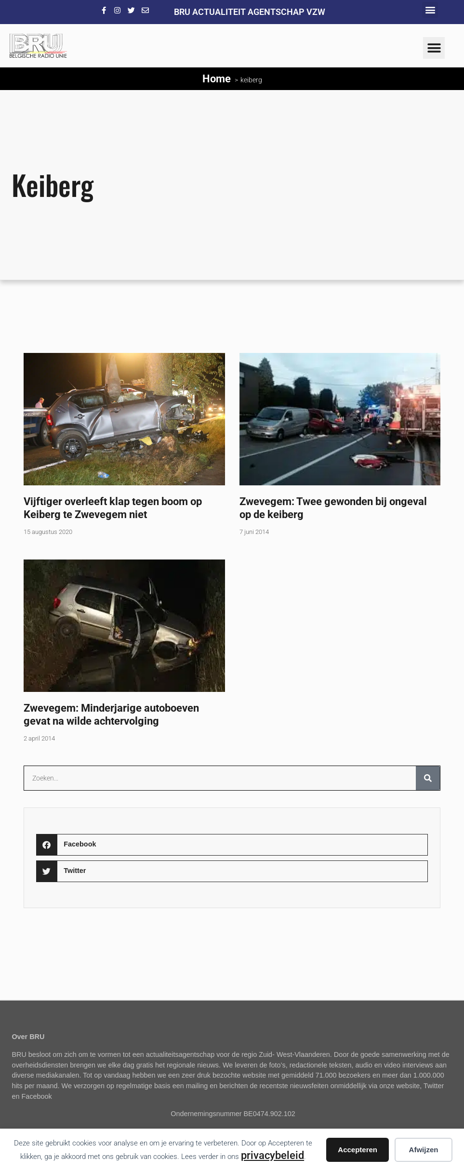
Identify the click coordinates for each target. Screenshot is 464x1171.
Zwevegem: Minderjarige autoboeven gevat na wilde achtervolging (111, 714)
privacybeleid (272, 1155)
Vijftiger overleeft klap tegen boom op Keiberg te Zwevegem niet (113, 507)
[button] (430, 10)
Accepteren (357, 1149)
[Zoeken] (428, 778)
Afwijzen (423, 1149)
